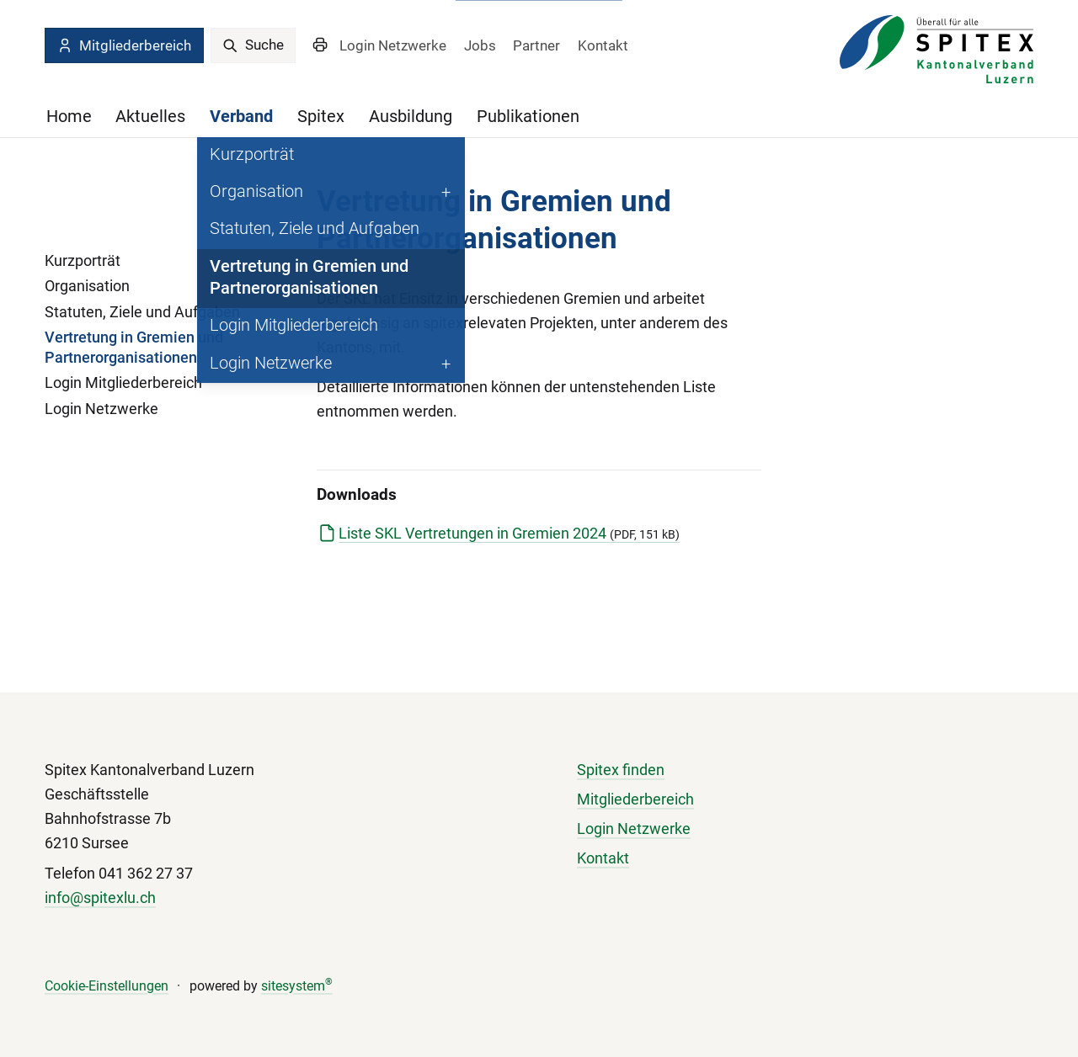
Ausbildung (410, 116)
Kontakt (603, 45)
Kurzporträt (82, 260)
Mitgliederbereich (123, 45)
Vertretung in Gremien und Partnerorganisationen (134, 347)
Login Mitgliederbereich (123, 382)
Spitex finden (620, 770)
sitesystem (297, 986)
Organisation (87, 286)
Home (69, 116)
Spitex (320, 116)
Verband (241, 116)
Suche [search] (253, 44)
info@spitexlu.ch (100, 898)
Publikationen (528, 116)
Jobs (480, 45)
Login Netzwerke (392, 45)
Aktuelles (150, 116)
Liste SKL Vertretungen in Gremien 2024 (509, 533)
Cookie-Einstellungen (106, 986)
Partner (536, 45)
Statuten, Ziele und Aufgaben (142, 312)
